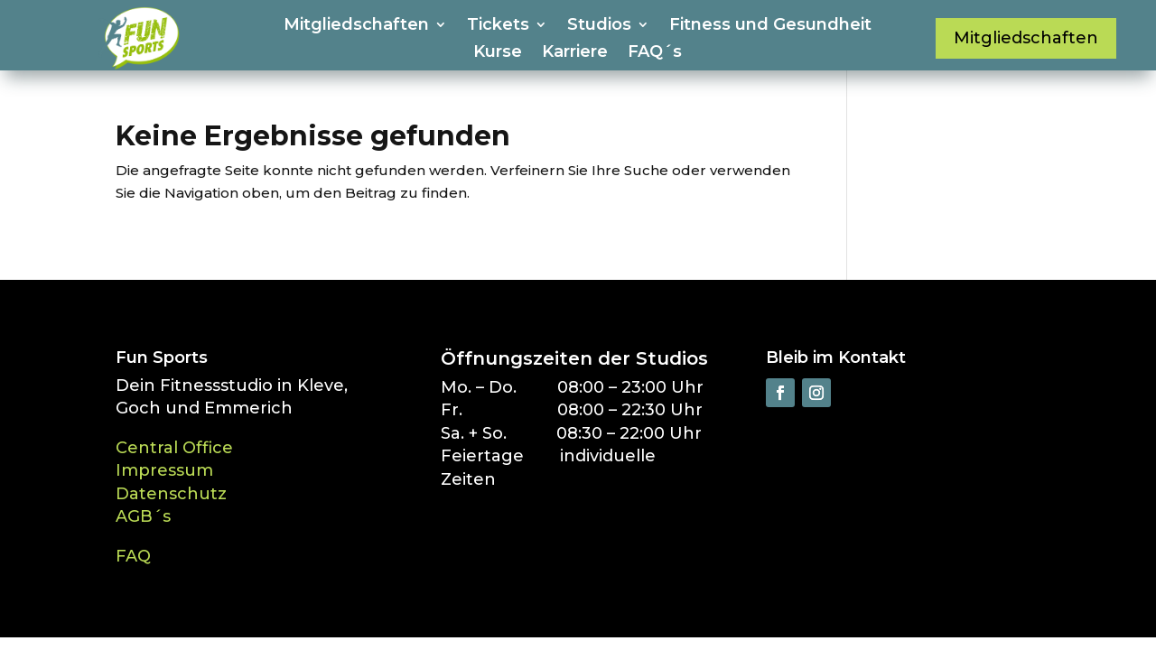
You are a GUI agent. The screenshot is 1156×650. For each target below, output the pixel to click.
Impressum (164, 470)
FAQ (133, 556)
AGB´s (143, 516)
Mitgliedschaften (356, 26)
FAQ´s (655, 53)
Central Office (174, 448)
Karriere (575, 53)
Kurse (497, 53)
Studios (599, 26)
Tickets (498, 26)
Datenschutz (171, 494)
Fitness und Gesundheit (770, 26)
